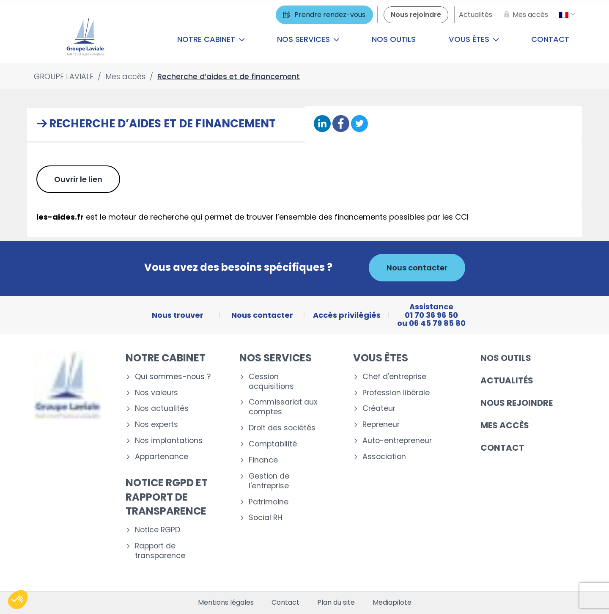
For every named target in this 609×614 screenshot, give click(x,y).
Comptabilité (273, 444)
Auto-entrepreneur (397, 441)
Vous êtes (474, 39)
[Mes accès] (524, 15)
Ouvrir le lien (78, 179)
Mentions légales (226, 602)
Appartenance (161, 457)
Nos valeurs (156, 393)
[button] (18, 599)
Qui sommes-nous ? (173, 377)
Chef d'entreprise (394, 377)
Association (384, 457)
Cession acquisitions (271, 381)
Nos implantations (169, 441)
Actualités (506, 380)
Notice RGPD (157, 530)
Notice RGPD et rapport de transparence (167, 497)
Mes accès (504, 425)
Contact (550, 39)
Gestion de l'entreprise (269, 481)
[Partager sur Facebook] (340, 124)
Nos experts (156, 425)
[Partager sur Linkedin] (322, 124)
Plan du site (336, 602)
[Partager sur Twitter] (359, 124)
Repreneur (381, 425)
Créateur (378, 408)
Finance (263, 460)
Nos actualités (162, 408)
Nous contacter (417, 267)
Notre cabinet (211, 39)
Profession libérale (396, 393)
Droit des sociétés (282, 428)
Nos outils (394, 39)
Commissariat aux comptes (283, 407)
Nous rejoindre (516, 403)
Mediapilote (392, 602)
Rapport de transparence (160, 551)
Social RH (266, 518)
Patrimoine (268, 502)
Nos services (308, 39)
